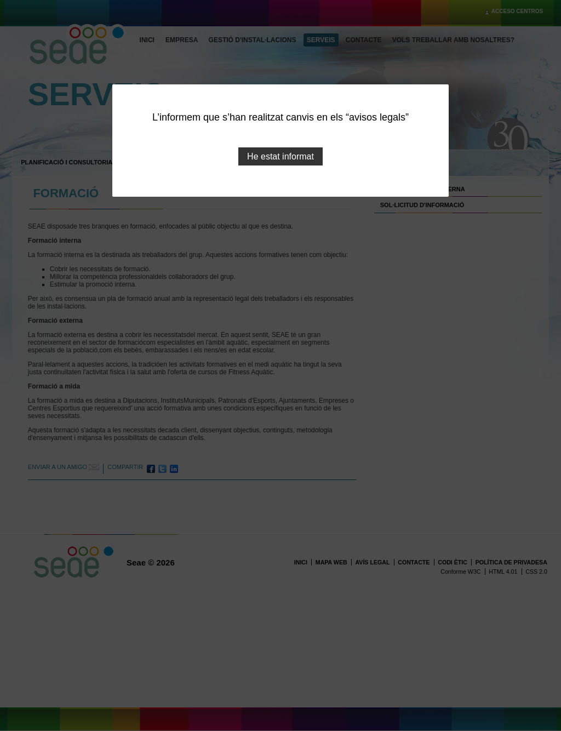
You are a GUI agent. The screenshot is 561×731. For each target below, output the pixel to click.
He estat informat (280, 156)
